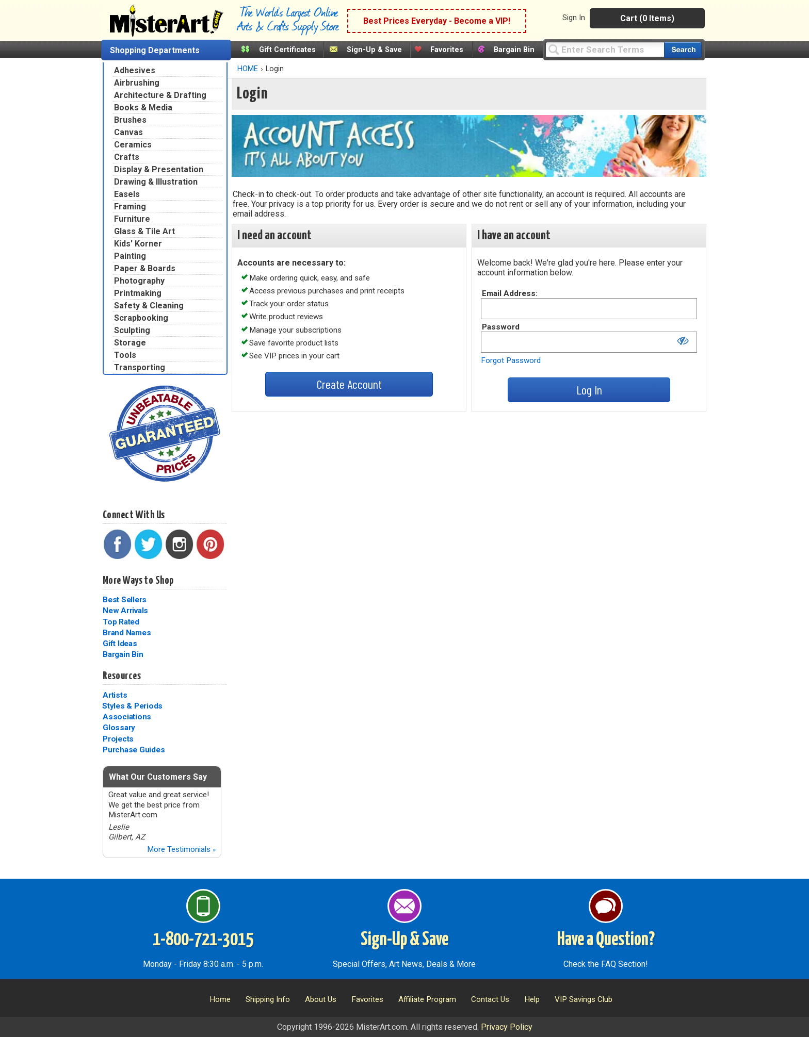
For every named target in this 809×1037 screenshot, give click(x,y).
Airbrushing (136, 83)
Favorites (446, 49)
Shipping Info (268, 999)
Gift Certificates (287, 49)
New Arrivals (125, 610)
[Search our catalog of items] (683, 50)
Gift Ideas (120, 643)
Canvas (128, 132)
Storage (130, 343)
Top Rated (121, 622)
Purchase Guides (134, 749)
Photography (139, 281)
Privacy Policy (506, 1027)
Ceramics (133, 145)
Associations (127, 716)
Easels (127, 194)
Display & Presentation (158, 169)
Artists (115, 695)
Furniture (132, 219)
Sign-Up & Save (374, 49)
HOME (247, 68)
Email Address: (510, 293)
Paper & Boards (144, 268)
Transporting (139, 367)
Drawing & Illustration (156, 182)
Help (532, 999)
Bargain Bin (514, 49)
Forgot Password (511, 360)
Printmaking (137, 293)
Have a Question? (606, 940)
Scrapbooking (141, 318)
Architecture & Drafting (160, 95)
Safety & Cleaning (149, 305)
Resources (122, 676)
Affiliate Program (427, 999)
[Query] (604, 49)
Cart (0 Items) (647, 18)
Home (220, 999)
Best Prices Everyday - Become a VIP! (436, 21)
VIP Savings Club (583, 999)
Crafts (126, 157)
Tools (125, 355)
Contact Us (490, 999)
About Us (320, 999)
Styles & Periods (132, 706)
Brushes (130, 120)
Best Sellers (125, 599)
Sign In (573, 17)
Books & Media (143, 107)
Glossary (119, 727)
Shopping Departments (155, 50)
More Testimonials (181, 849)
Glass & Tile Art (144, 231)
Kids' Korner (138, 244)
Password (501, 327)
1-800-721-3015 (203, 940)
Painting (130, 256)
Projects (118, 739)
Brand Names (127, 632)
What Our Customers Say (158, 777)
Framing (130, 206)
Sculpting (132, 330)
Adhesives (134, 70)
